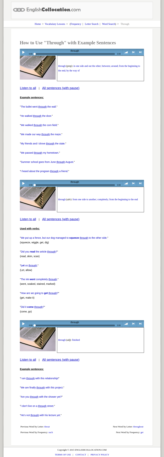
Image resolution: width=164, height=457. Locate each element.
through (62, 66)
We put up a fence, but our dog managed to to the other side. (64, 237)
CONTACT (80, 454)
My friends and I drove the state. (43, 143)
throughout (138, 426)
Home (38, 24)
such (51, 432)
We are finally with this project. (42, 387)
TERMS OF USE (63, 454)
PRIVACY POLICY (100, 454)
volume (126, 52)
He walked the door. (36, 115)
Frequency (75, 24)
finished (76, 340)
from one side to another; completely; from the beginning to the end (105, 199)
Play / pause (23, 52)
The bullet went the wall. (38, 106)
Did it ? (32, 306)
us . (29, 265)
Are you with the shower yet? (41, 396)
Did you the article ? (39, 251)
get (142, 432)
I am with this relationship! (39, 378)
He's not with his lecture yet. (41, 415)
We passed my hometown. (40, 152)
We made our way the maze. (41, 134)
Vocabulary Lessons (55, 24)
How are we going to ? (39, 293)
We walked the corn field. (39, 125)
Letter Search (91, 24)
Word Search (108, 24)
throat (47, 426)
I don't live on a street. (37, 406)
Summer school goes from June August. (47, 162)
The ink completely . (39, 279)
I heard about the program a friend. (44, 171)
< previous (133, 52)
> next (140, 52)
